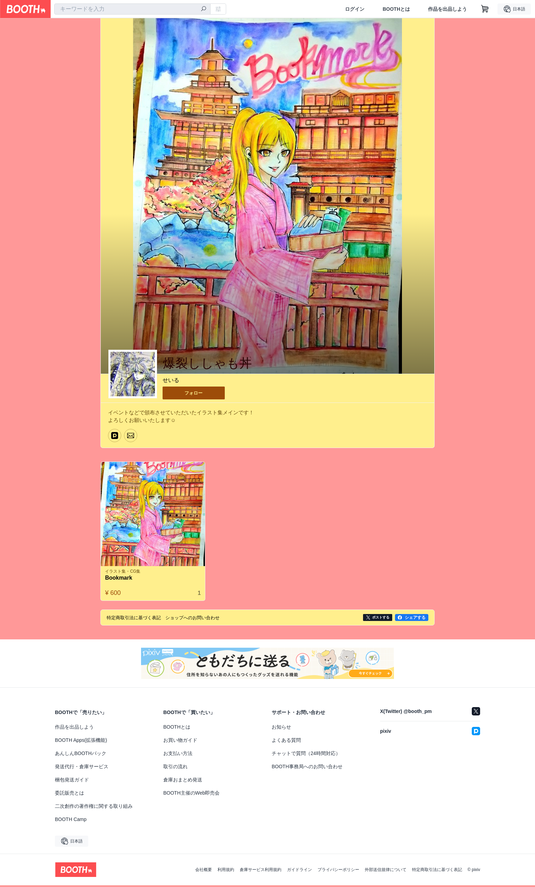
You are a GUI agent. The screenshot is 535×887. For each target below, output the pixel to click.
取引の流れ (175, 768)
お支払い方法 (177, 755)
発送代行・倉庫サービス (81, 768)
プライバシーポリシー (338, 871)
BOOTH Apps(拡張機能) (81, 742)
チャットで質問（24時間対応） (306, 755)
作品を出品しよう (447, 9)
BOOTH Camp (71, 821)
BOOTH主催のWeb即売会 (191, 794)
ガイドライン (299, 871)
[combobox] (132, 9)
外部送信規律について (385, 871)
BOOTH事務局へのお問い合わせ (307, 768)
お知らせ (281, 728)
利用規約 (225, 871)
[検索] (203, 9)
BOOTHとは (396, 9)
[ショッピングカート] (485, 9)
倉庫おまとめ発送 (182, 781)
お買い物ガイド (180, 742)
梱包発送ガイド (72, 781)
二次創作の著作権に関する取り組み (94, 808)
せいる (171, 380)
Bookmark (120, 579)
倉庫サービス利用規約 (260, 871)
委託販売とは (69, 794)
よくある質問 (286, 742)
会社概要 (203, 871)
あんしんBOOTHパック (80, 755)
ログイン (354, 9)
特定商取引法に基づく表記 (437, 871)
